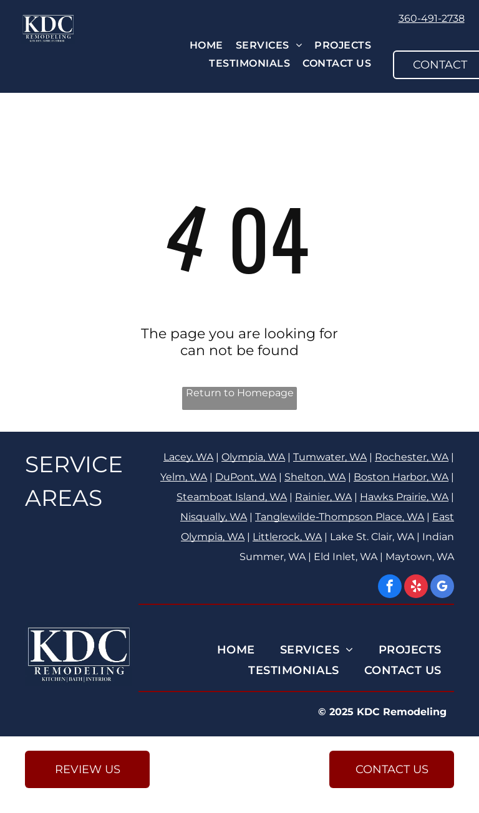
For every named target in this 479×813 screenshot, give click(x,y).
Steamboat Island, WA (232, 497)
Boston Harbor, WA (401, 477)
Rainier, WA (323, 497)
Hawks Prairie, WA (404, 497)
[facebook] (390, 587)
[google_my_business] (442, 587)
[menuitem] (206, 45)
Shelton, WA (315, 477)
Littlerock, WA (287, 537)
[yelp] (416, 587)
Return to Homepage (240, 393)
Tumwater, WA (330, 457)
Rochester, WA (411, 457)
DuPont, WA (245, 477)
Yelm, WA (183, 477)
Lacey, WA (188, 457)
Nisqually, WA (213, 517)
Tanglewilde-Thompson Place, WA (339, 517)
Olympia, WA (253, 457)
